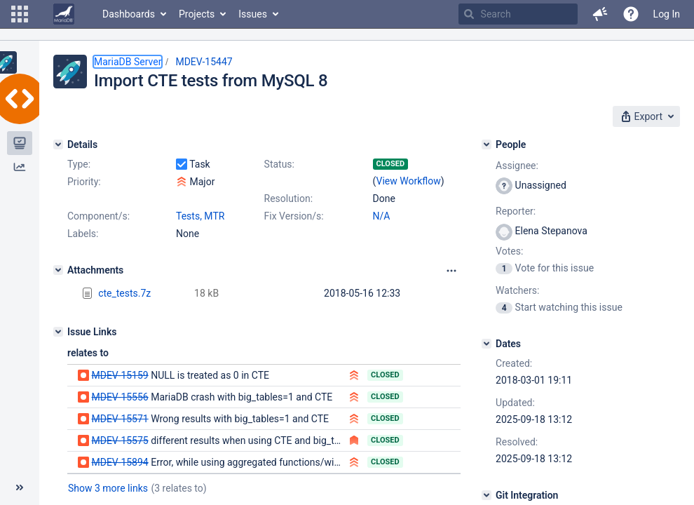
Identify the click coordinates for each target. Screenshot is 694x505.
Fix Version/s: (294, 216)
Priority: (84, 181)
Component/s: (98, 216)
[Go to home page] (63, 14)
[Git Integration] (486, 495)
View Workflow (408, 181)
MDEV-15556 (119, 397)
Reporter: (516, 211)
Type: (78, 164)
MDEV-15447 (203, 61)
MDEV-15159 (119, 375)
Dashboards (128, 14)
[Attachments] (58, 270)
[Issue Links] (58, 332)
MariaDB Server (127, 61)
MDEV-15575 (119, 440)
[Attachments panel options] (451, 270)
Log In (666, 14)
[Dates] (486, 344)
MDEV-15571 (119, 418)
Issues (252, 14)
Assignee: (517, 165)
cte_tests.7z (124, 293)
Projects (197, 14)
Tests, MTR (200, 216)
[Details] (58, 144)
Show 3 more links (108, 488)
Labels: (82, 233)
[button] (19, 14)
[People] (486, 144)
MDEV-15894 (119, 462)
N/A (381, 216)
